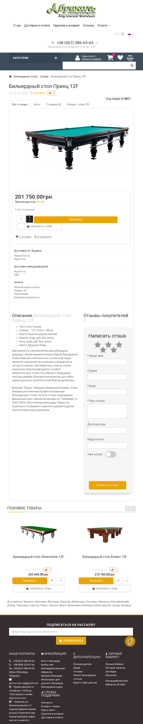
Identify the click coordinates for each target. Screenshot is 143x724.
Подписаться (71, 633)
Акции (76, 660)
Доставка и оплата (37, 25)
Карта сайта (48, 702)
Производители (82, 656)
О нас (17, 25)
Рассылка (111, 668)
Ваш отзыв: (97, 393)
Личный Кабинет (114, 656)
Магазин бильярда (51, 668)
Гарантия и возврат (66, 25)
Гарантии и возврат (52, 706)
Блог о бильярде (50, 653)
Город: (91, 378)
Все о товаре (20, 104)
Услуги (103, 25)
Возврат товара (50, 699)
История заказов (115, 660)
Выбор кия (47, 657)
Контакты (46, 695)
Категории (35, 58)
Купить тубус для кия (85, 675)
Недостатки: (95, 432)
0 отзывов (37, 93)
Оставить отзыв (107, 478)
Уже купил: (95, 447)
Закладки (110, 664)
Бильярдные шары (52, 679)
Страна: (92, 363)
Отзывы (88, 25)
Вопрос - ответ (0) (78, 104)
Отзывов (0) (54, 104)
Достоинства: (96, 417)
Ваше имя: (96, 348)
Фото (37, 104)
